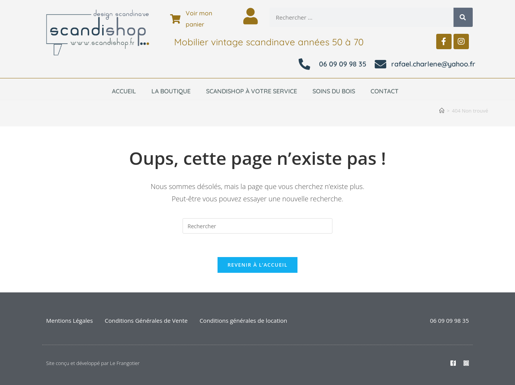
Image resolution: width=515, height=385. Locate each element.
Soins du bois (333, 91)
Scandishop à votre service (251, 91)
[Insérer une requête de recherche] (257, 226)
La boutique (171, 91)
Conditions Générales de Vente (146, 320)
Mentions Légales (69, 320)
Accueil (124, 91)
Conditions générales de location (243, 320)
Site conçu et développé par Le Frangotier (93, 363)
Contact (384, 91)
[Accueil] (441, 110)
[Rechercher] (463, 17)
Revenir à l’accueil (257, 264)
